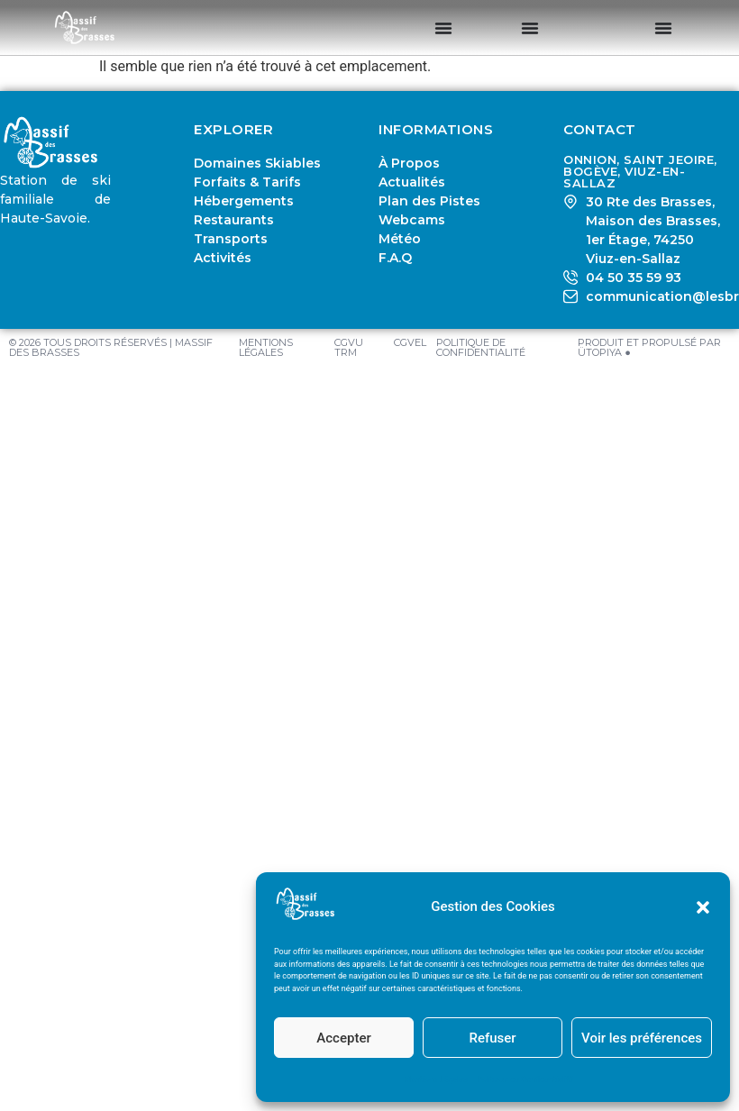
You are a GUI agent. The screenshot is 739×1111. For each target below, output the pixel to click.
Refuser (492, 1038)
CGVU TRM (348, 347)
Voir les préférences (641, 1038)
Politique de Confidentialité (525, 1079)
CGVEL (410, 342)
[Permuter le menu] (443, 28)
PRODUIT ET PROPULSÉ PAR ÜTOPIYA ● (649, 347)
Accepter (343, 1038)
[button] (703, 907)
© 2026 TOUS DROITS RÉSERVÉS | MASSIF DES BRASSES (111, 347)
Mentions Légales (436, 1079)
